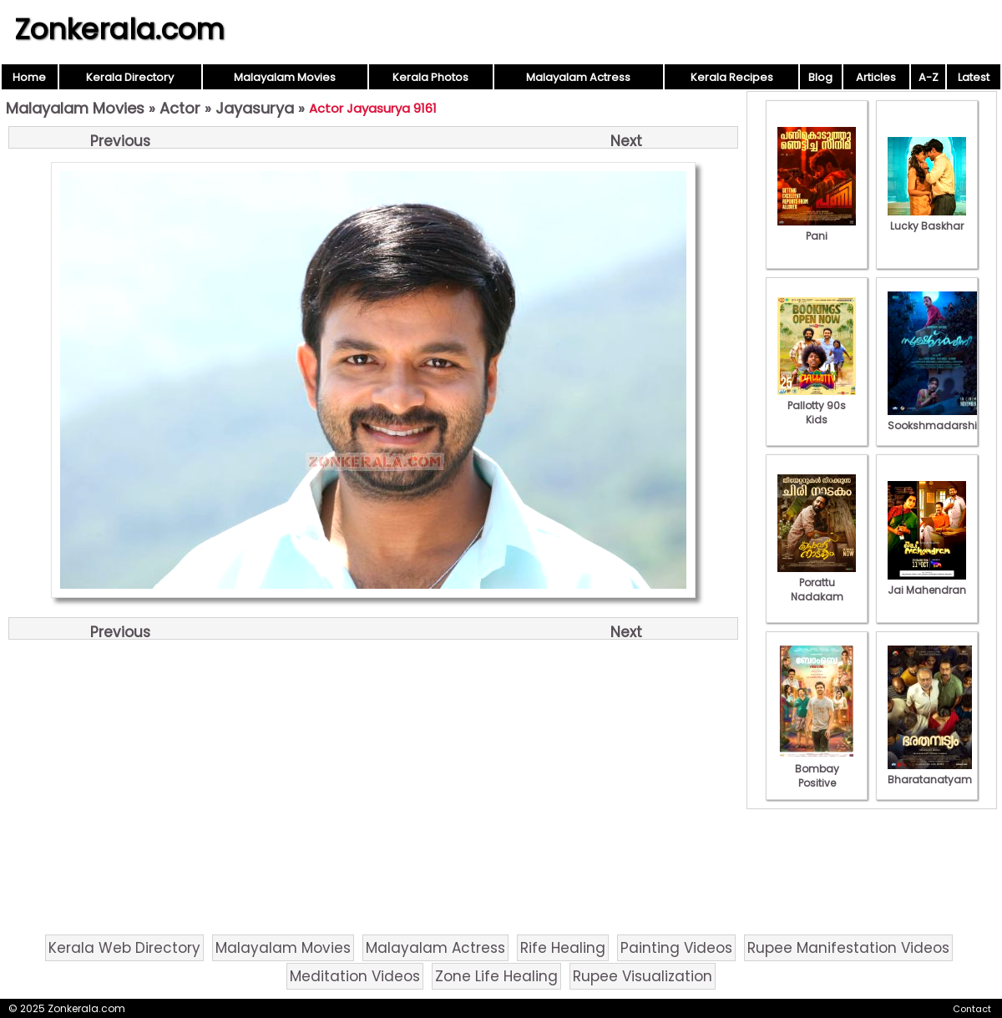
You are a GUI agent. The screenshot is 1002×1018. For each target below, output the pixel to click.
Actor (179, 108)
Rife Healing (562, 948)
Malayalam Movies (285, 77)
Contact (972, 1008)
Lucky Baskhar (927, 219)
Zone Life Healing (496, 976)
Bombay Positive (816, 768)
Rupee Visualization (642, 976)
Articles (876, 77)
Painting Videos (676, 948)
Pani (816, 229)
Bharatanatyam (930, 772)
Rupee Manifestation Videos (848, 948)
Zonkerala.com (119, 29)
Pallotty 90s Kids (816, 405)
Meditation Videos (355, 976)
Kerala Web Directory (124, 948)
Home (29, 77)
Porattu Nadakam (816, 582)
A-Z (928, 77)
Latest (973, 77)
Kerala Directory (130, 77)
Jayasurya (254, 108)
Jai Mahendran (927, 583)
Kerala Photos (430, 77)
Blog (820, 77)
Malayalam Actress (578, 77)
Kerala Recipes (732, 77)
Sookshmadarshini (937, 418)
